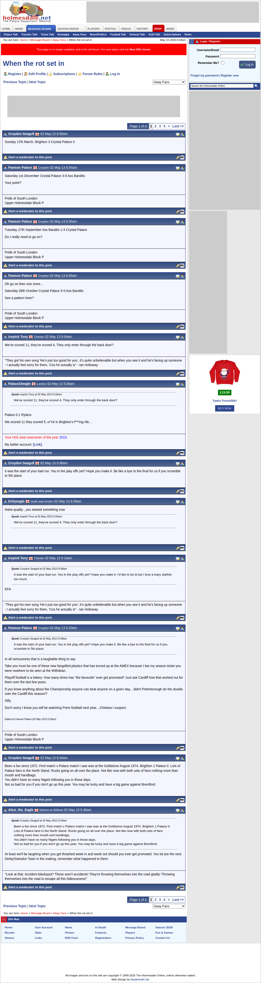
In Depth (100, 927)
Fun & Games (164, 932)
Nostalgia (63, 34)
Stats (38, 932)
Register (14, 74)
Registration (103, 937)
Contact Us (162, 937)
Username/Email (208, 50)
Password (212, 56)
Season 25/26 (164, 927)
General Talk (137, 34)
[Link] (37, 444)
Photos (69, 932)
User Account (43, 927)
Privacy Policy (134, 937)
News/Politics (98, 34)
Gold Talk (154, 34)
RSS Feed (71, 937)
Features (101, 932)
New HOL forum (140, 49)
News (68, 927)
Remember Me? (208, 63)
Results (10, 932)
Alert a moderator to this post (30, 157)
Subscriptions (172, 34)
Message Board (40, 39)
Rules (188, 34)
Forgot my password (205, 75)
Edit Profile (37, 74)
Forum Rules (93, 74)
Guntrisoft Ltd (140, 979)
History (9, 937)
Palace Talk (11, 34)
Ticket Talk (47, 34)
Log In (115, 74)
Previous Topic (15, 82)
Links (38, 937)
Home (23, 39)
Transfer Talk (29, 34)
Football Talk (118, 34)
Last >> (178, 126)
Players (130, 932)
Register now (229, 75)
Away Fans (79, 34)
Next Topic (37, 82)
